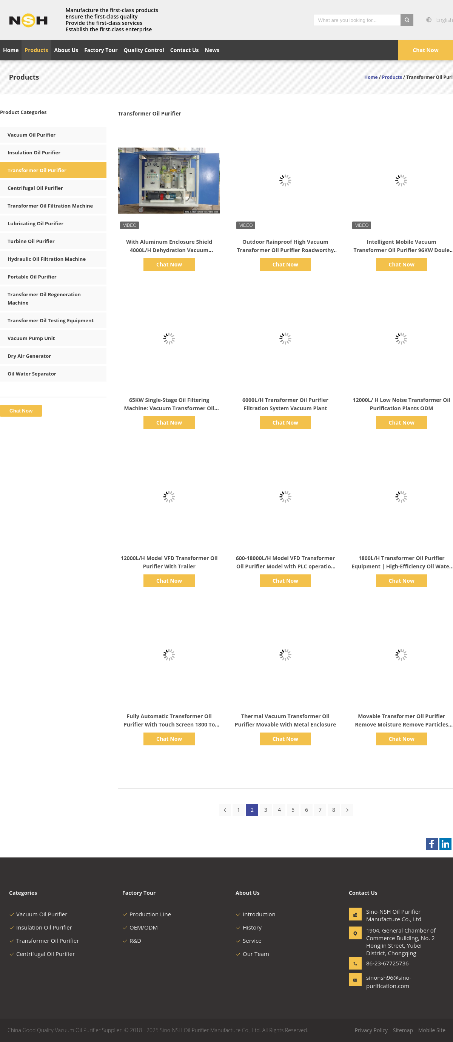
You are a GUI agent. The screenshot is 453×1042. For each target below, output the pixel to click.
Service (249, 940)
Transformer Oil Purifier (37, 170)
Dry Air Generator (29, 355)
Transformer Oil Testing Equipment (51, 320)
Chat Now (425, 50)
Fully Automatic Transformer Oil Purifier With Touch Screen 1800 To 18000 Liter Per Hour (169, 724)
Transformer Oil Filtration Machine (50, 205)
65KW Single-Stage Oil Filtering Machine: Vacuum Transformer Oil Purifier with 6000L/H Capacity (169, 408)
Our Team (252, 953)
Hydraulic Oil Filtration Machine (47, 258)
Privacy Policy (371, 1030)
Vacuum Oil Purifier (31, 134)
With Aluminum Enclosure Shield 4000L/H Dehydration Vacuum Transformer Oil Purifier (169, 250)
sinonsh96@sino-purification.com (388, 982)
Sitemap (403, 1030)
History (249, 927)
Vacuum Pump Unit (31, 338)
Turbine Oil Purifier (31, 241)
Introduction (256, 914)
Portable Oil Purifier (32, 276)
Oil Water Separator (32, 373)
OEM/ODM (140, 927)
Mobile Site (431, 1030)
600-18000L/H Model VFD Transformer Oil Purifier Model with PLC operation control (285, 566)
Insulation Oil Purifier (34, 152)
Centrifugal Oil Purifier (35, 188)
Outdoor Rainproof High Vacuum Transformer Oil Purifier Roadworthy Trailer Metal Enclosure (285, 250)
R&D (131, 940)
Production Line (146, 914)
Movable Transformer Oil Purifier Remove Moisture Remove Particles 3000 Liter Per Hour (401, 724)
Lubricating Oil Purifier (35, 223)
